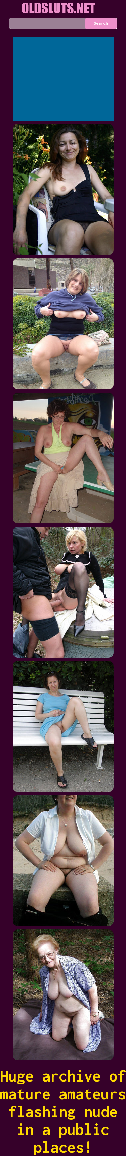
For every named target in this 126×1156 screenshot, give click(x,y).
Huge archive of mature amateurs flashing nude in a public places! (63, 1111)
